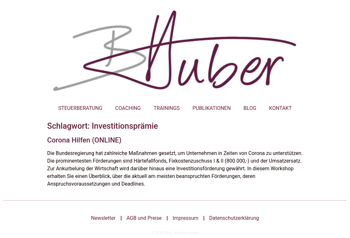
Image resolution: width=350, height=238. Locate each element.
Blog (250, 108)
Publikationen (211, 108)
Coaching (128, 108)
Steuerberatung (80, 108)
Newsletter (103, 218)
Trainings (166, 108)
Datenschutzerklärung (234, 218)
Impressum (185, 218)
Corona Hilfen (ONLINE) (84, 140)
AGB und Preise (144, 218)
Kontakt (280, 108)
